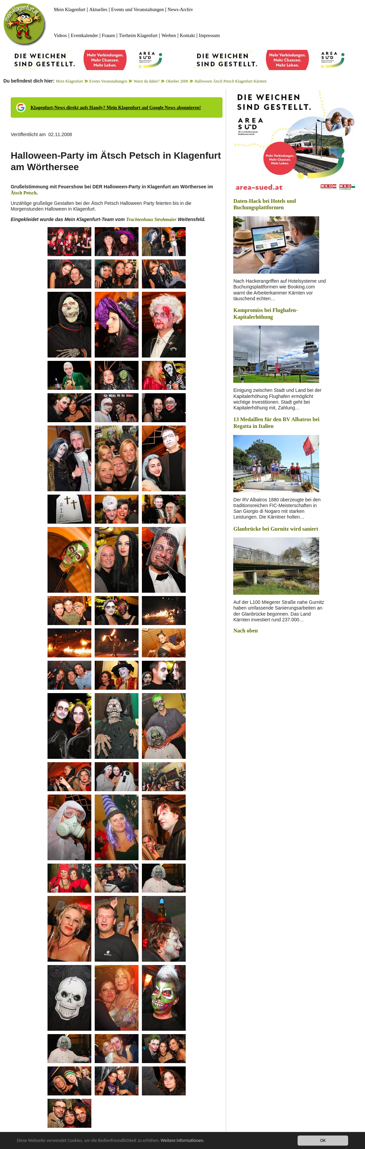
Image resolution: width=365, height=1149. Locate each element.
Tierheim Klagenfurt (138, 35)
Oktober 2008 (177, 81)
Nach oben (245, 630)
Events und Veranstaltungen (137, 9)
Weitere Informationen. (183, 1141)
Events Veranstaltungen (108, 81)
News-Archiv (180, 9)
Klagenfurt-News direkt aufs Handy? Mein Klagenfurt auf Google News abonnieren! (116, 107)
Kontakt (187, 35)
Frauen (108, 35)
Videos (60, 35)
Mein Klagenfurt (70, 9)
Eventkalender (84, 35)
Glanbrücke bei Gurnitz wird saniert (275, 529)
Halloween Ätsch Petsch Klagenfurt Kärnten (230, 81)
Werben (168, 35)
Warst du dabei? (146, 81)
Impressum (209, 35)
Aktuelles (98, 9)
